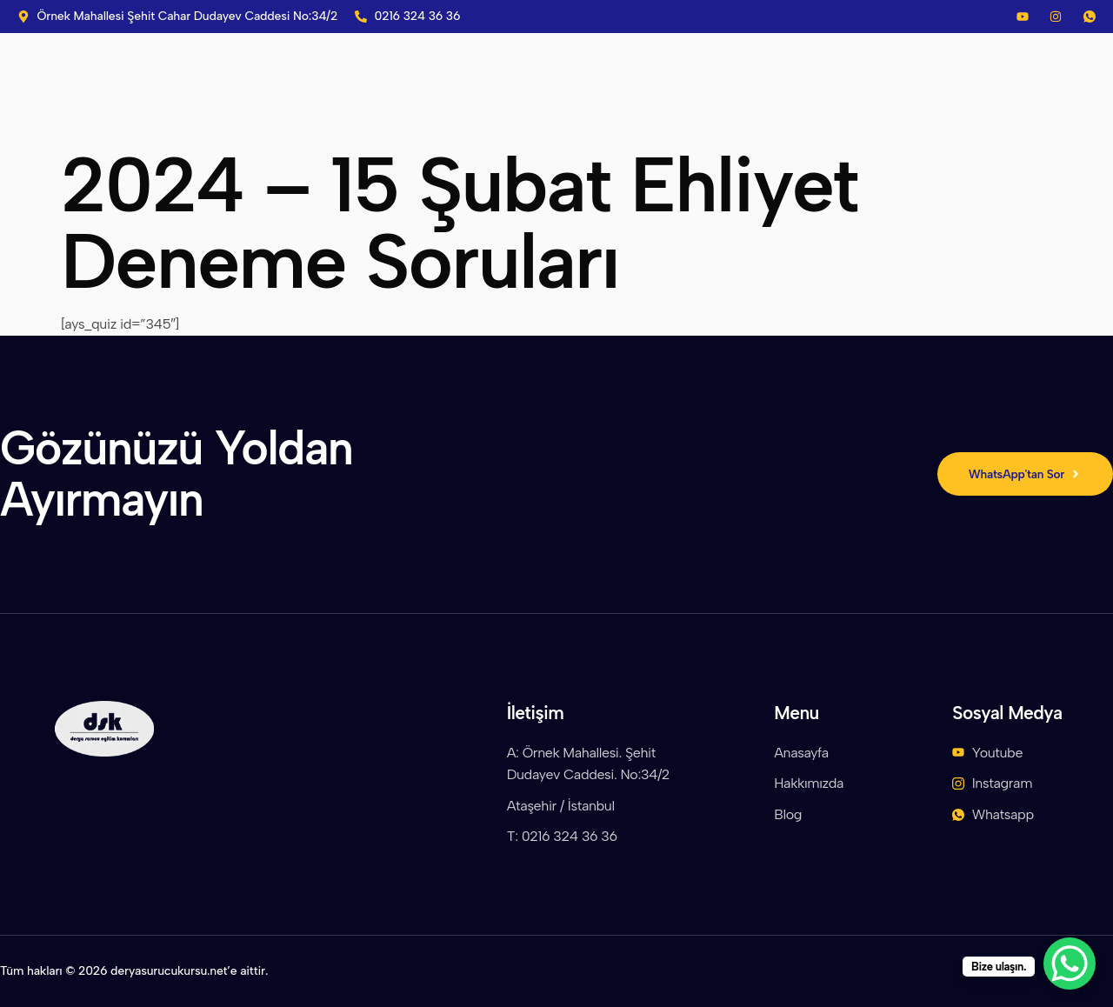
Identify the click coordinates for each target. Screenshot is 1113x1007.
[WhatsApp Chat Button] (1069, 963)
